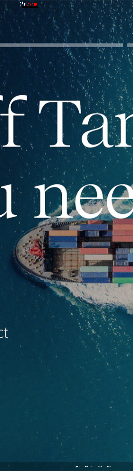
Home (77, 466)
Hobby (99, 466)
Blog (109, 466)
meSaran (29, 5)
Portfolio (88, 466)
